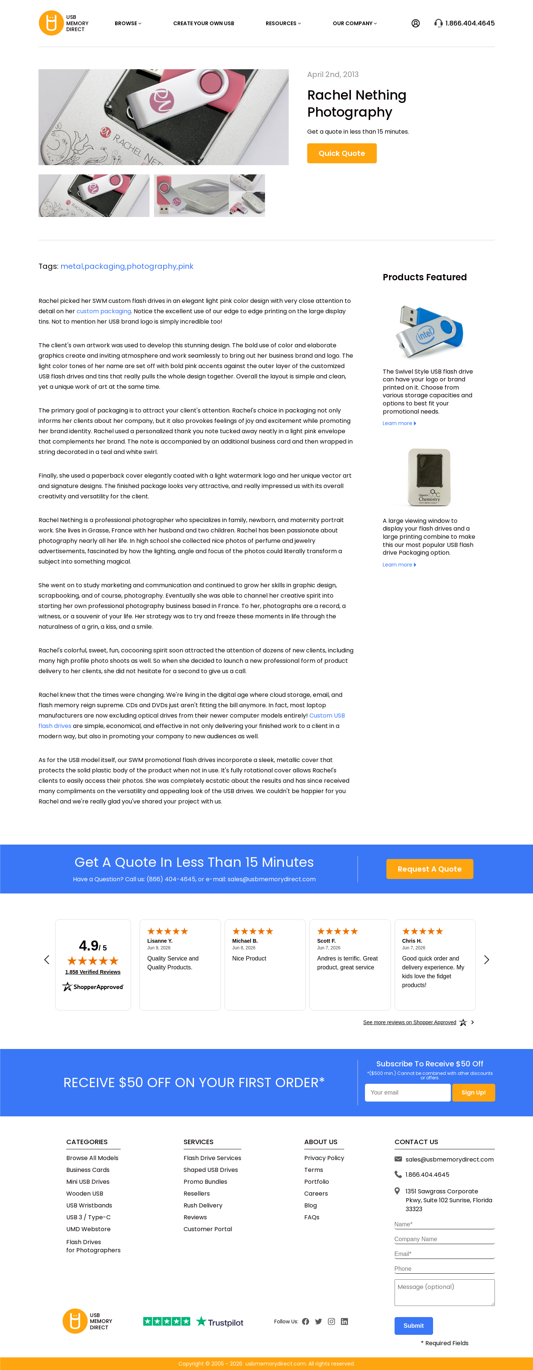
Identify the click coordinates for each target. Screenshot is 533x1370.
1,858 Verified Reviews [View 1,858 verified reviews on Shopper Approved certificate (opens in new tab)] (92, 971)
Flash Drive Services (212, 1158)
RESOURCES (283, 23)
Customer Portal (208, 1229)
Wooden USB (84, 1194)
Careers (316, 1194)
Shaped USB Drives (211, 1170)
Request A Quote (430, 869)
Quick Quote (342, 153)
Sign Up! (474, 1092)
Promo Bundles (205, 1182)
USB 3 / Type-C (88, 1217)
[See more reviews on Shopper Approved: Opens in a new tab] (409, 1022)
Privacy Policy (324, 1158)
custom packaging (104, 311)
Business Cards (88, 1170)
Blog (310, 1206)
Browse (128, 23)
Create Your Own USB (203, 23)
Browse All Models (92, 1158)
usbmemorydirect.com (275, 1363)
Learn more (399, 423)
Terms (313, 1170)
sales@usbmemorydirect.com (272, 879)
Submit (414, 1326)
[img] (93, 960)
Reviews (195, 1217)
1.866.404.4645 (464, 23)
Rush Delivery (203, 1206)
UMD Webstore (88, 1229)
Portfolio (316, 1182)
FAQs (311, 1217)
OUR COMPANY (355, 23)
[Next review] (487, 960)
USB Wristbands (89, 1206)
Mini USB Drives (88, 1182)
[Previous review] (46, 960)
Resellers (197, 1194)
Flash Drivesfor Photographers (93, 1246)
